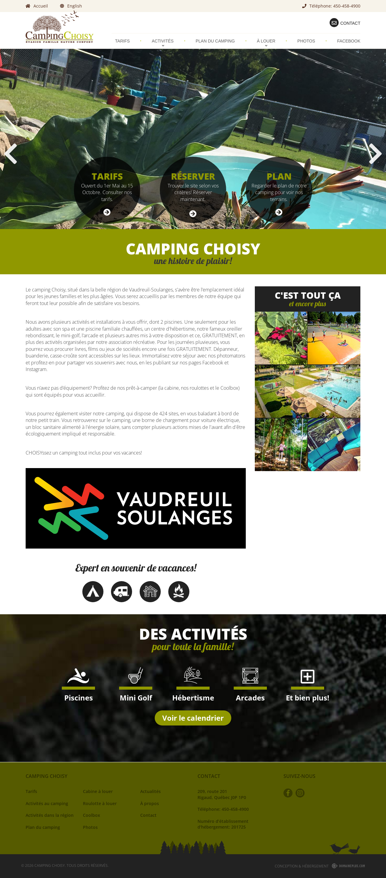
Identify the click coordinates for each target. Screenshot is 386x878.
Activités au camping (47, 803)
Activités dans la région (50, 815)
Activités (162, 43)
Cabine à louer (98, 791)
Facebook (348, 41)
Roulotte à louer (100, 803)
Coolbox (91, 815)
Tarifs (122, 41)
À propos (149, 803)
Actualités (150, 791)
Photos (306, 41)
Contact (148, 815)
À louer (266, 43)
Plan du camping (215, 41)
